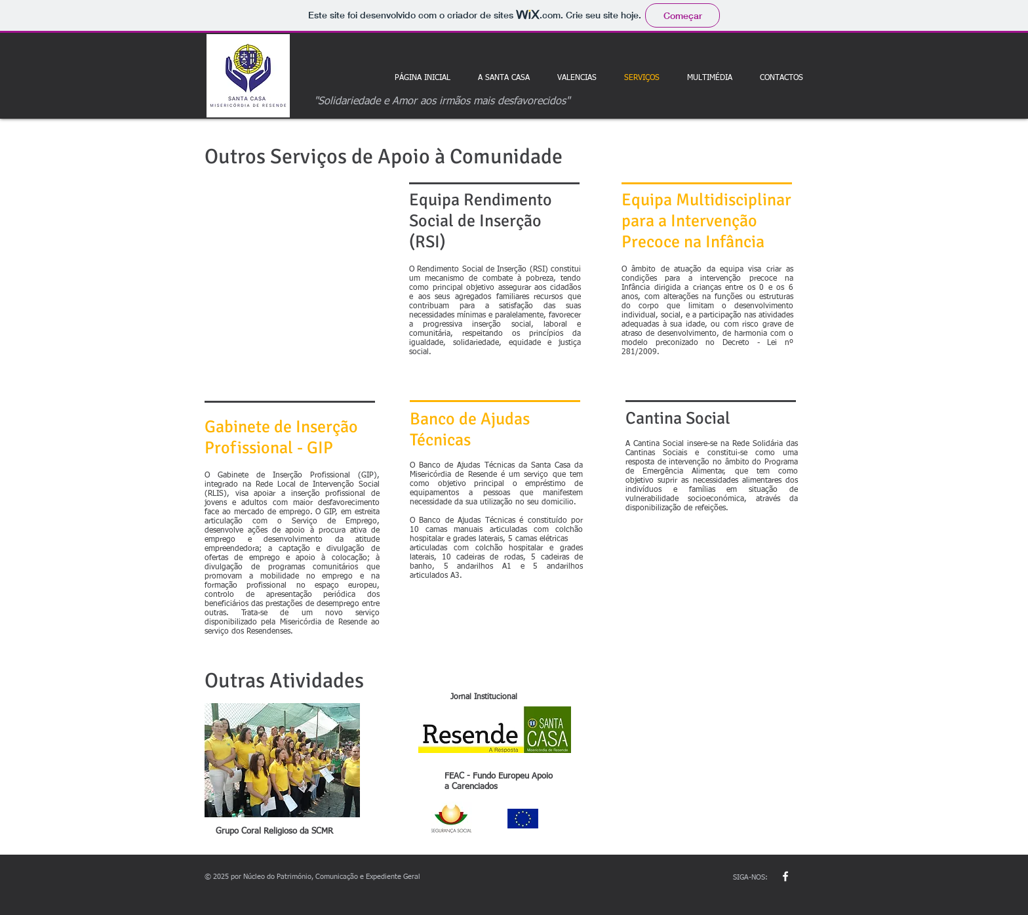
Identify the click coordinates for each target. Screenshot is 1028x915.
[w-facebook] (785, 876)
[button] (709, 78)
